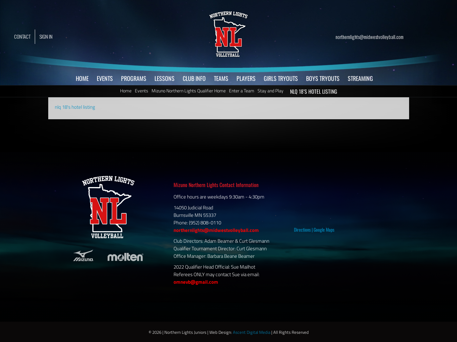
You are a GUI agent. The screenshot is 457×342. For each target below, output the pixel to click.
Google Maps (324, 229)
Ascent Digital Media (251, 332)
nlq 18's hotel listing (75, 107)
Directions (302, 229)
